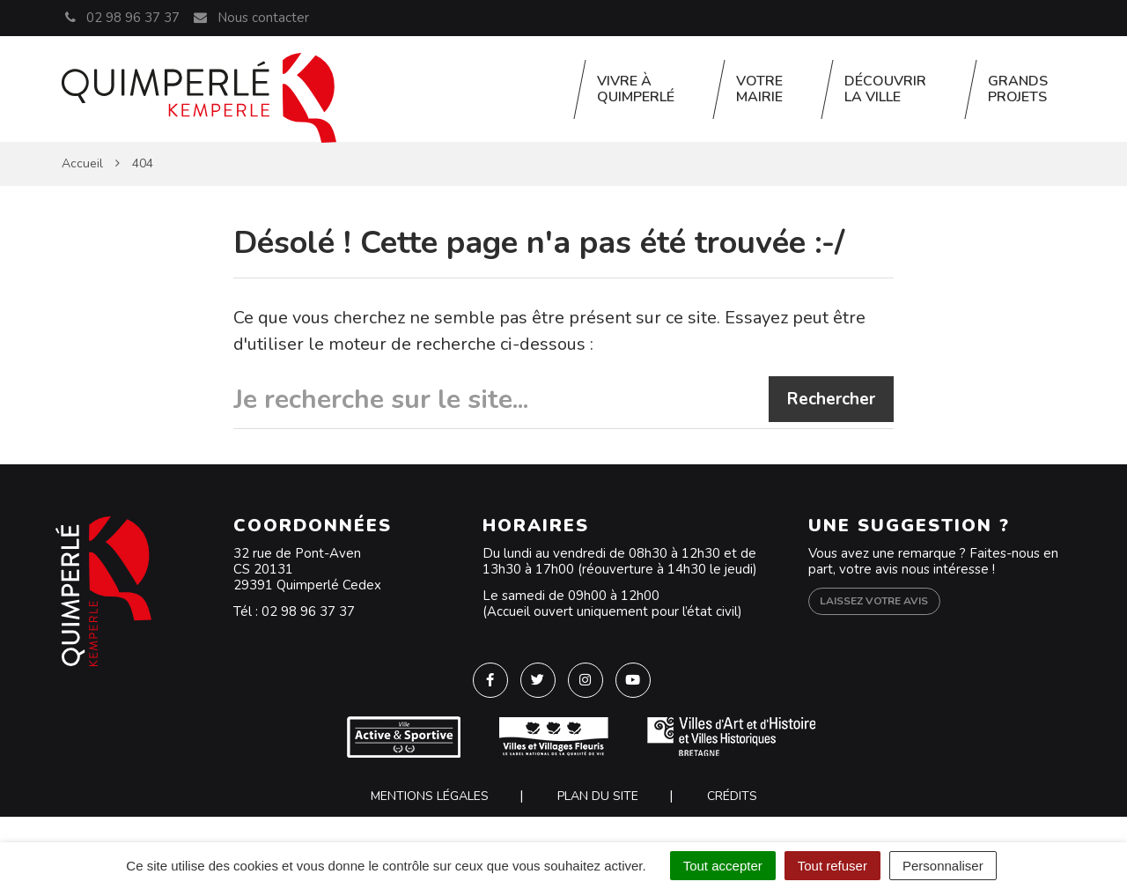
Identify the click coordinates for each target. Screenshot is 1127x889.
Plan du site (597, 796)
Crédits (732, 796)
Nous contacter (250, 17)
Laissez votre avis (874, 601)
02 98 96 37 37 (308, 611)
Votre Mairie (759, 89)
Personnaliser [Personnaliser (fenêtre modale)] (942, 865)
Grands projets (1018, 89)
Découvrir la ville (885, 89)
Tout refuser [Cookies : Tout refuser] (832, 865)
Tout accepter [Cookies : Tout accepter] (722, 865)
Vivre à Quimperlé (635, 89)
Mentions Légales (430, 796)
